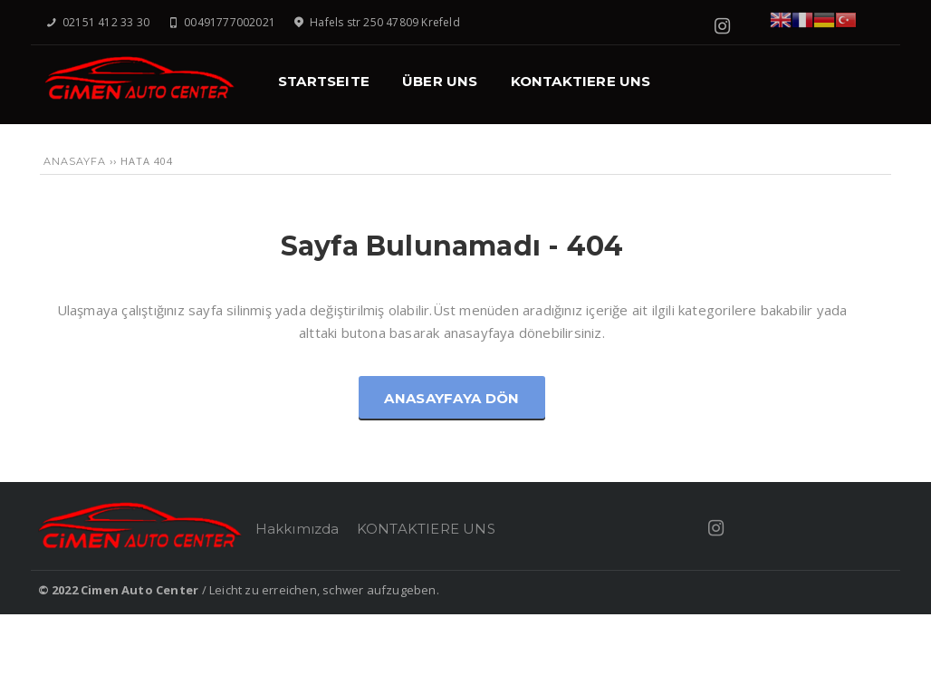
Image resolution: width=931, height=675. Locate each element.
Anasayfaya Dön (451, 398)
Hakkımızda (297, 528)
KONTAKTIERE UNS (426, 528)
